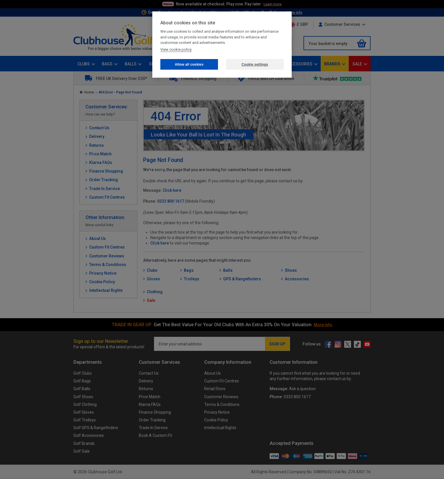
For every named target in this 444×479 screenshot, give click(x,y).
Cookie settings (255, 64)
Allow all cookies (189, 64)
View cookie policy (176, 49)
